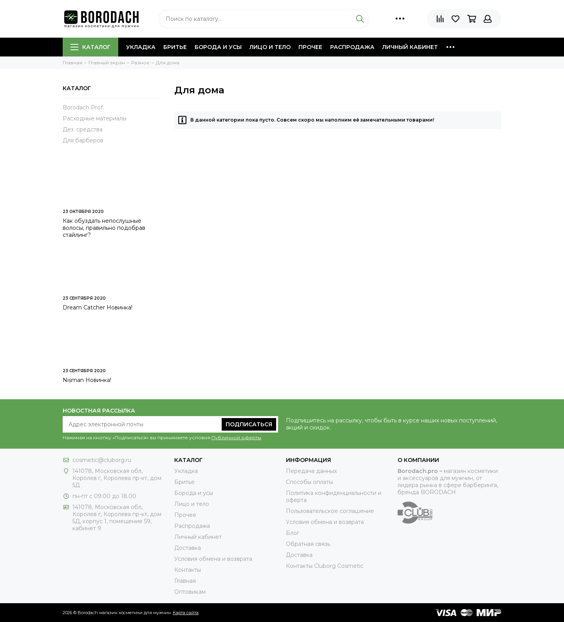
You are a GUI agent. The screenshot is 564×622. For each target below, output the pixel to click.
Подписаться (249, 424)
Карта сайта (186, 612)
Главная (185, 580)
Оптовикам (190, 591)
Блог (292, 533)
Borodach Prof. (83, 107)
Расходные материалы (95, 118)
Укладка (140, 47)
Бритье (175, 47)
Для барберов (83, 140)
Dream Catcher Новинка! (97, 307)
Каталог (90, 47)
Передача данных (311, 471)
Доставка (187, 547)
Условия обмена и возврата (213, 558)
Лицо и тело (270, 47)
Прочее (310, 47)
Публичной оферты (236, 437)
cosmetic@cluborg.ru (101, 460)
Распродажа (352, 47)
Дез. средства (83, 129)
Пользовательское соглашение (330, 511)
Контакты (187, 569)
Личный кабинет (410, 47)
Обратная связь (308, 543)
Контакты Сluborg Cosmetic (324, 565)
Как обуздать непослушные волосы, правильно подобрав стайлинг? (104, 227)
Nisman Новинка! (87, 380)
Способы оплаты (309, 482)
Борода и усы (218, 47)
